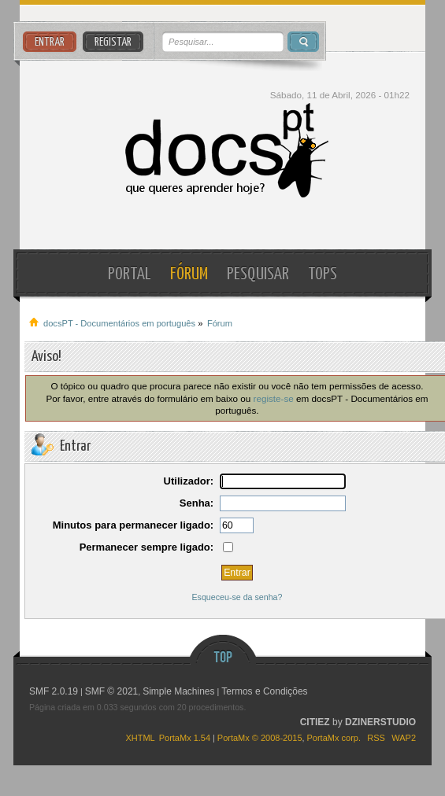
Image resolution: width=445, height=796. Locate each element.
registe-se (274, 398)
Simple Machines (178, 691)
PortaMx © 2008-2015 (259, 738)
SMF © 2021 (112, 691)
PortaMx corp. (334, 738)
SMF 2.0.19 (53, 691)
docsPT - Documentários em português (222, 150)
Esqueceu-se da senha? (236, 597)
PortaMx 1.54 (184, 738)
